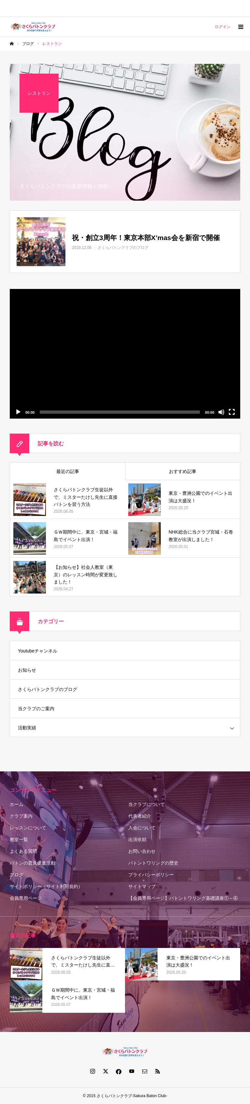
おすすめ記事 (182, 471)
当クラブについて (146, 804)
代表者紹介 (139, 816)
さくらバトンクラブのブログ (47, 689)
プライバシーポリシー (151, 874)
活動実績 (27, 727)
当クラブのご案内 (36, 708)
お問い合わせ (142, 851)
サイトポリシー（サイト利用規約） (46, 886)
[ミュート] (221, 412)
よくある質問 (23, 851)
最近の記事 (67, 471)
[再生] (18, 412)
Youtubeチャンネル (37, 650)
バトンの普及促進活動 (32, 863)
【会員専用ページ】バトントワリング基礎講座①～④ (183, 898)
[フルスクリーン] (232, 412)
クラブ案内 (21, 816)
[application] (125, 354)
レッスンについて (28, 827)
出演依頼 (137, 839)
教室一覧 (19, 839)
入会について (142, 827)
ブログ (16, 874)
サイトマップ (142, 886)
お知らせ (27, 670)
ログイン (222, 26)
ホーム (16, 804)
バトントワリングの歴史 (153, 863)
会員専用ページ (26, 898)
